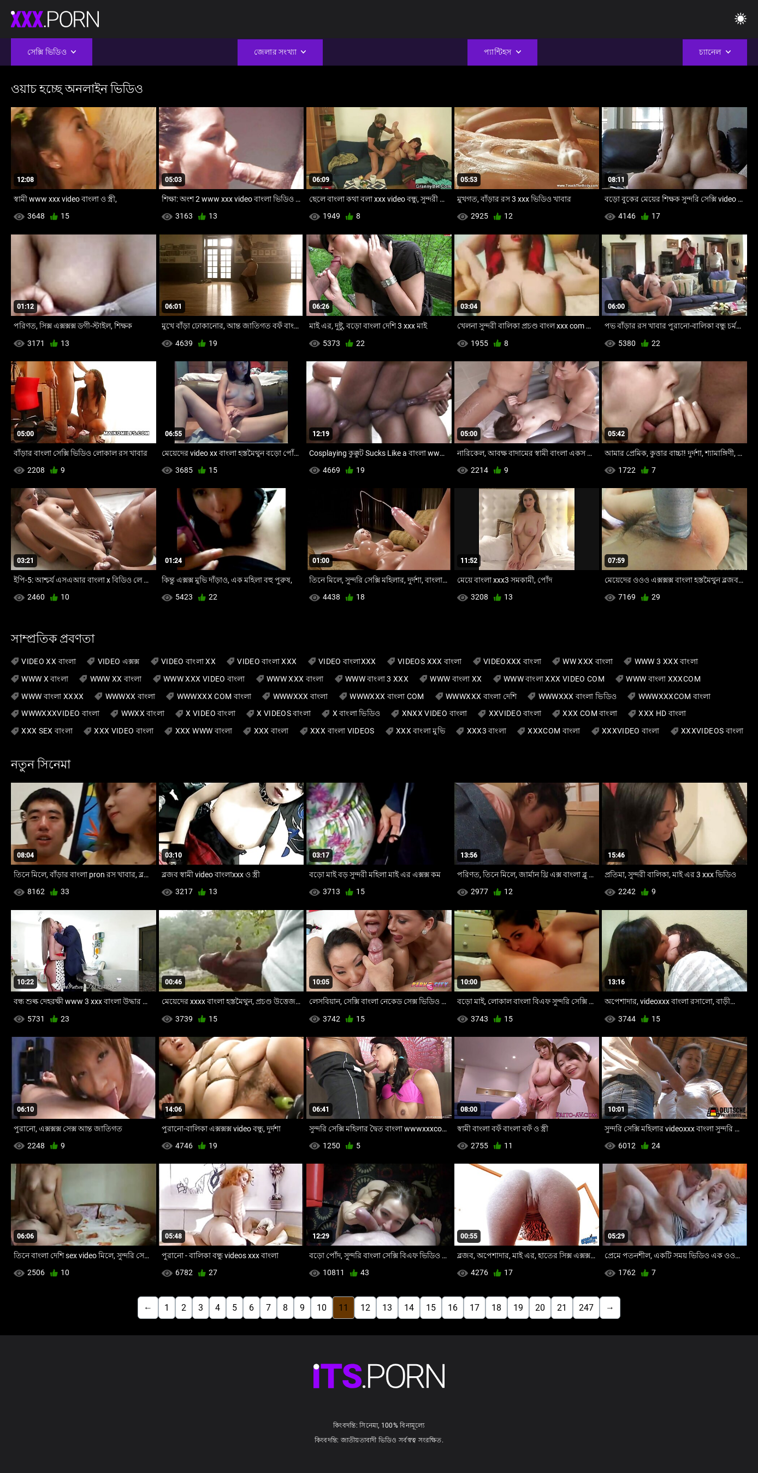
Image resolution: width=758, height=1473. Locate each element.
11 (343, 1307)
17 (474, 1307)
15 (431, 1307)
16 (453, 1307)
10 (322, 1307)
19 (518, 1307)
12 (365, 1307)
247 (586, 1307)
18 (496, 1307)
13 (387, 1307)
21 (562, 1307)
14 (409, 1307)
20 (540, 1307)
